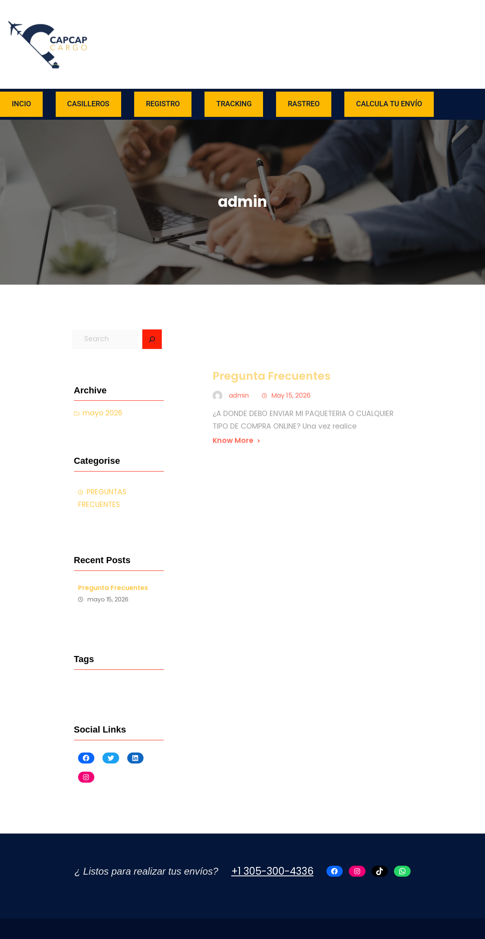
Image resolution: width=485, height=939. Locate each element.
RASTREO (304, 104)
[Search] (152, 339)
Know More (233, 468)
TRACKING (234, 104)
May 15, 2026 (291, 423)
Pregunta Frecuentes (113, 587)
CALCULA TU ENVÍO (389, 104)
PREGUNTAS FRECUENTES (102, 498)
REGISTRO (163, 104)
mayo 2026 (102, 413)
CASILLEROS (88, 104)
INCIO (21, 104)
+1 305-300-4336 (272, 871)
